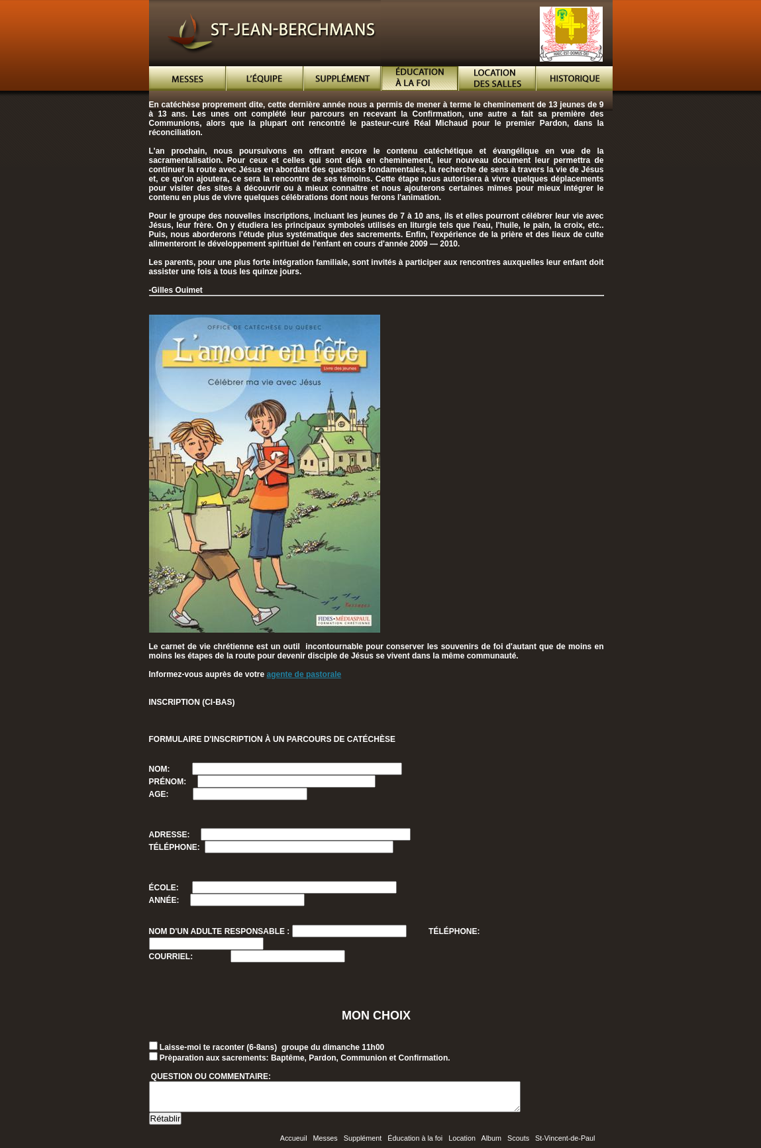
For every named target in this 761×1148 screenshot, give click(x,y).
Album (491, 1144)
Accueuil (293, 1144)
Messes (325, 1144)
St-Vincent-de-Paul (565, 1144)
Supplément (363, 1144)
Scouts (518, 1144)
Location (462, 1144)
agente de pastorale (304, 674)
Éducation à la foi (414, 1144)
